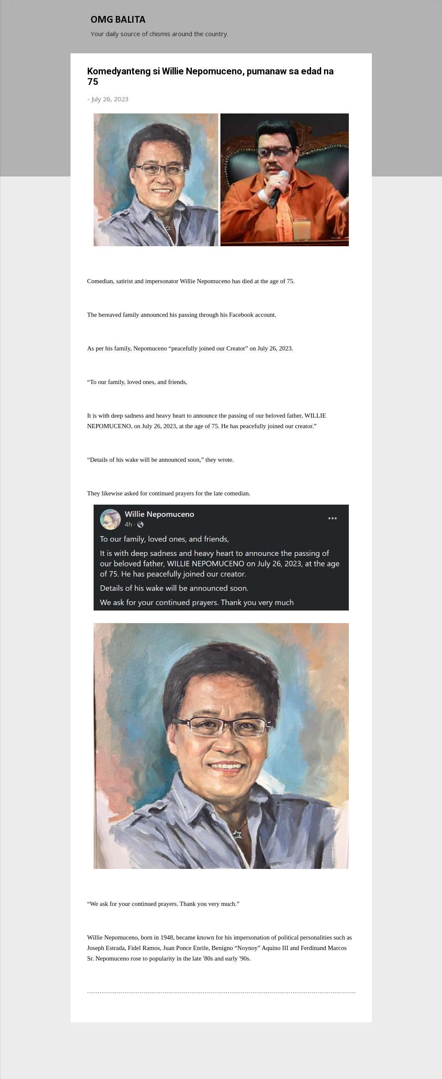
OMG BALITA (118, 20)
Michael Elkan (240, 1057)
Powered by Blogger (221, 1040)
